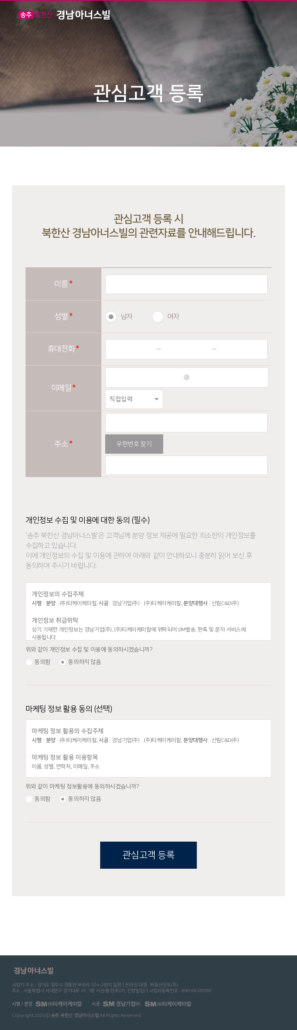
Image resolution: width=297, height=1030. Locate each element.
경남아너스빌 (64, 15)
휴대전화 (61, 349)
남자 (127, 317)
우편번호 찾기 (134, 444)
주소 (61, 444)
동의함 (42, 662)
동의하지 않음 (84, 662)
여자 (173, 317)
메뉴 (278, 14)
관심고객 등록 (148, 855)
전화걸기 (252, 15)
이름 (61, 284)
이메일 (61, 388)
